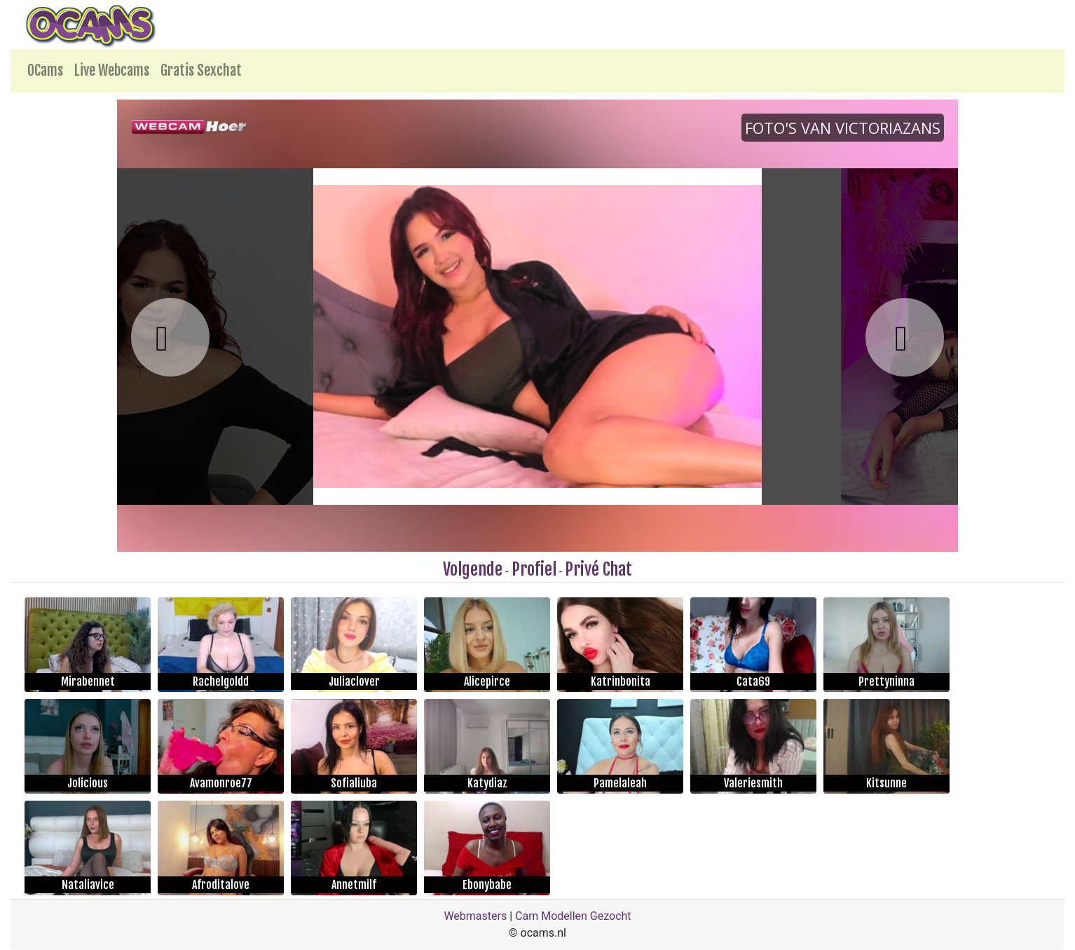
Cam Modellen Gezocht (573, 916)
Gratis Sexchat (201, 70)
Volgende (472, 569)
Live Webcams (111, 70)
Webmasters (475, 916)
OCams (45, 70)
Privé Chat (598, 569)
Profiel (534, 569)
